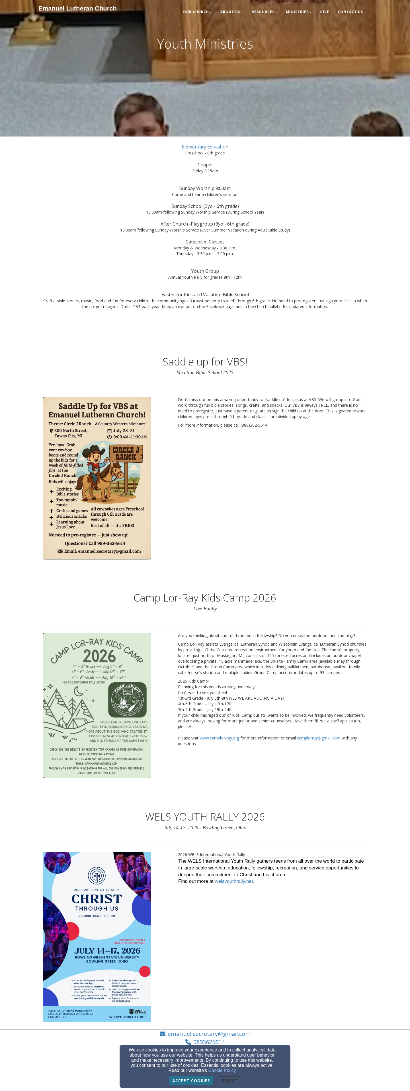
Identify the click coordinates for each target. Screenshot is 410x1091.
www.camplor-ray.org (219, 738)
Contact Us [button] (350, 11)
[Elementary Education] (205, 147)
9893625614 (209, 1042)
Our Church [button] (197, 11)
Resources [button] (264, 11)
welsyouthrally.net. (235, 881)
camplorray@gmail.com (319, 738)
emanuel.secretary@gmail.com (209, 1034)
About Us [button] (231, 11)
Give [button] (324, 11)
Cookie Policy (222, 1070)
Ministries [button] (298, 11)
